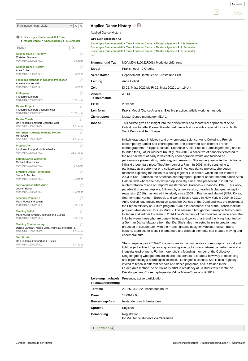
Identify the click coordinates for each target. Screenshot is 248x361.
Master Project (25, 106)
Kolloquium (23, 93)
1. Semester (188, 47)
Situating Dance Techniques (33, 171)
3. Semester (72, 40)
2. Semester (188, 51)
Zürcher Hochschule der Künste (34, 342)
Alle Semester (189, 43)
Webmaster (238, 342)
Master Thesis (25, 119)
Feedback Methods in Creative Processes (42, 79)
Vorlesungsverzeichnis (50, 12)
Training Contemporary (30, 224)
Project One (23, 145)
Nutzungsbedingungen (215, 342)
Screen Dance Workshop (31, 158)
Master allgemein (166, 43)
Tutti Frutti (22, 237)
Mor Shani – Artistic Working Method (39, 132)
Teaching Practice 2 (28, 198)
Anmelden (238, 4)
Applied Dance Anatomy (31, 53)
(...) (93, 54)
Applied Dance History (30, 66)
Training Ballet (25, 211)
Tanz (62, 37)
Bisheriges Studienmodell (40, 37)
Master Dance (32, 40)
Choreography (53, 40)
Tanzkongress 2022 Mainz (32, 185)
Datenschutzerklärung (186, 342)
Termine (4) (105, 328)
